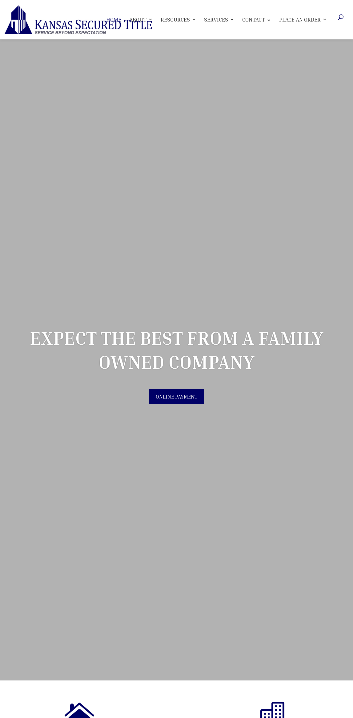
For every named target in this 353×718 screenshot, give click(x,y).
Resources (175, 19)
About (137, 19)
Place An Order (300, 19)
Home (113, 19)
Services (216, 19)
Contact (253, 19)
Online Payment (176, 396)
